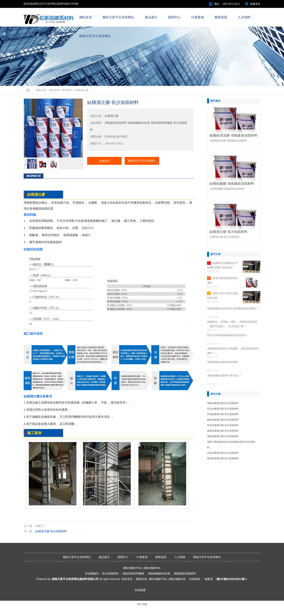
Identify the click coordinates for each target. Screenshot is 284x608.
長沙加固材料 (110, 573)
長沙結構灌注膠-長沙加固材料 (223, 408)
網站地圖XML (152, 568)
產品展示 (67, 90)
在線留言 (104, 160)
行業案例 (142, 557)
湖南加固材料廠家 (161, 122)
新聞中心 (123, 557)
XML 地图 (142, 604)
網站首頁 (54, 90)
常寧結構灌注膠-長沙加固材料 (223, 425)
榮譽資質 (160, 557)
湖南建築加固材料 (116, 122)
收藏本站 (255, 3)
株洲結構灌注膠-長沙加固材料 (223, 458)
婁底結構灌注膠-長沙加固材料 (223, 430)
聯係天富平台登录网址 (142, 160)
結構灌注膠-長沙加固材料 (51, 531)
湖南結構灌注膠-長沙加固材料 (223, 403)
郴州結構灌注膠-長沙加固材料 (223, 419)
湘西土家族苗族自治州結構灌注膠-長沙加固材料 (231, 444)
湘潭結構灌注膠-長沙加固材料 (223, 436)
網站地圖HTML (132, 568)
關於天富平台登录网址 (77, 557)
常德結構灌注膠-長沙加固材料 (223, 414)
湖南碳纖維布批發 (139, 122)
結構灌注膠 (82, 90)
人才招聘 (179, 557)
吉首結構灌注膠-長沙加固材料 (223, 453)
